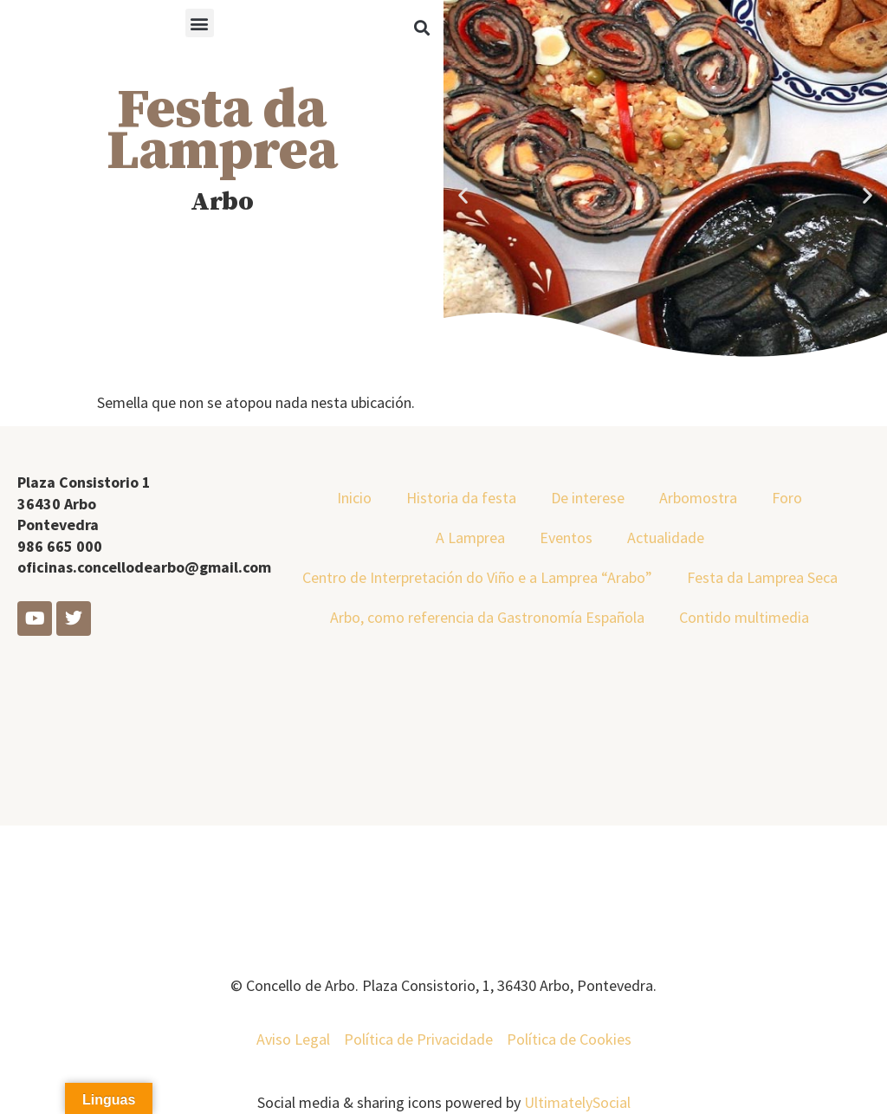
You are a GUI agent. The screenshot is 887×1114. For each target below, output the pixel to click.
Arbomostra (698, 498)
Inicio (354, 498)
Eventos (566, 537)
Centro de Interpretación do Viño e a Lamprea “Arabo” (477, 577)
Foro (787, 498)
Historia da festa (461, 498)
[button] (199, 23)
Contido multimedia (744, 617)
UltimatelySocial (577, 1102)
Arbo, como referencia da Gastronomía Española (487, 617)
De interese (588, 498)
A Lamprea (470, 537)
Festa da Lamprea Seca (762, 577)
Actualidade (665, 537)
